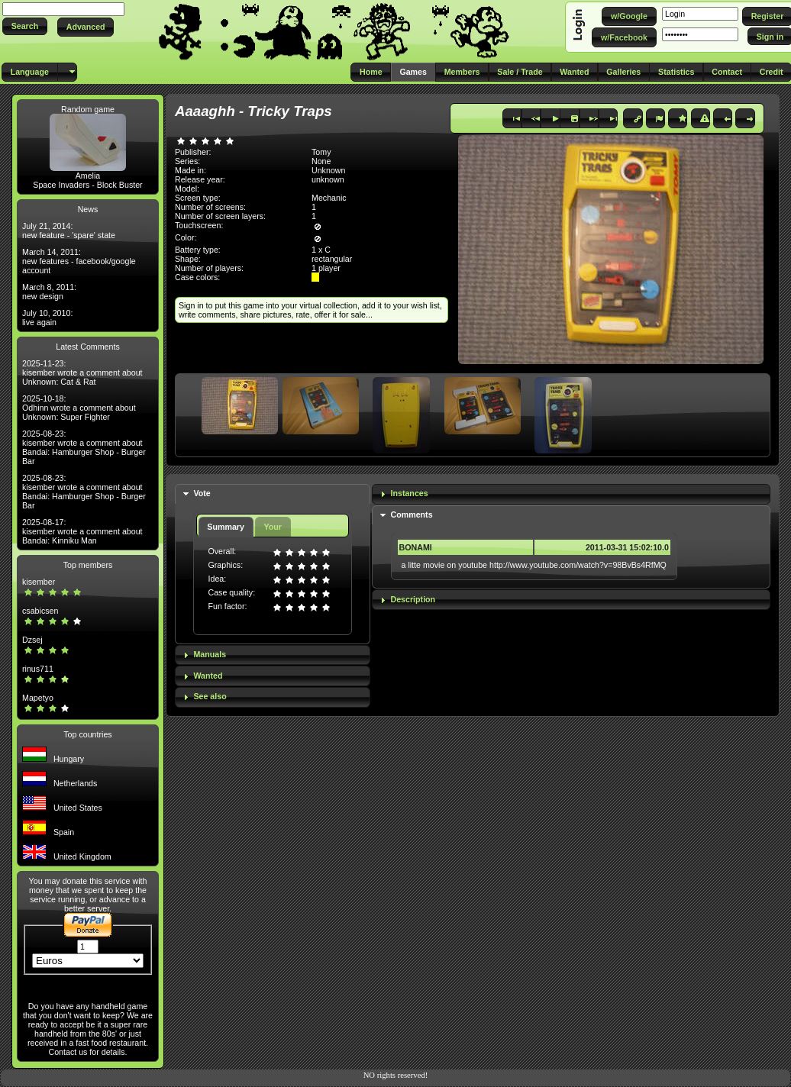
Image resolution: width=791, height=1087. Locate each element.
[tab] (272, 494)
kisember (38, 581)
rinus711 (37, 668)
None (321, 161)
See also (209, 696)
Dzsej (32, 639)
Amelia (88, 175)
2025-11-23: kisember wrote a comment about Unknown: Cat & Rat (82, 372)
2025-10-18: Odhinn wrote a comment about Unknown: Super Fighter (79, 407)
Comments (412, 514)
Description (413, 599)
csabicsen (40, 610)
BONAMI (415, 547)
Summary (225, 526)
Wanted (207, 675)
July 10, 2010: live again (47, 317)
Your (272, 526)
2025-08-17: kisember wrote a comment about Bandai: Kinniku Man (82, 531)
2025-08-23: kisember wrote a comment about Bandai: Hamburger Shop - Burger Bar (84, 447)
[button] (24, 26)
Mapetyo (37, 697)
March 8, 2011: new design (49, 291)
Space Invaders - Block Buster (87, 184)
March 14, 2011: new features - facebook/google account (79, 261)
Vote (201, 493)
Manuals (209, 654)
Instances (409, 493)
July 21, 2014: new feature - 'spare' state (68, 230)
